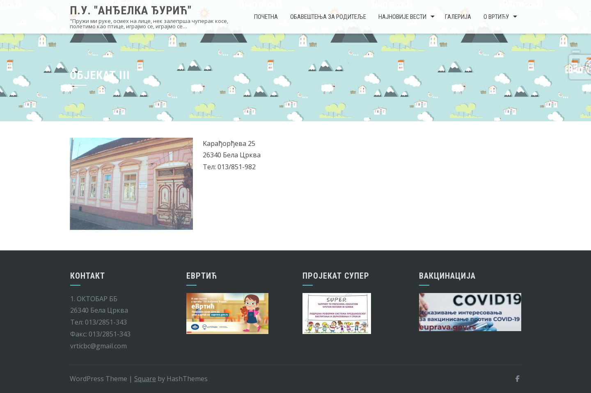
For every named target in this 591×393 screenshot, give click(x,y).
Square (145, 378)
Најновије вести (402, 16)
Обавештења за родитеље (328, 16)
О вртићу (496, 16)
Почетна (266, 16)
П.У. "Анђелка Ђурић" (131, 10)
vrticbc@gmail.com (98, 345)
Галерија (458, 16)
